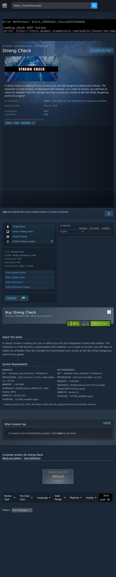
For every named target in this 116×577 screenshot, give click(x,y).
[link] (78, 326)
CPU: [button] (65, 522)
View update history (16, 274)
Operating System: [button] (47, 522)
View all (107, 425)
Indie (16, 125)
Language (42, 504)
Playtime (74, 504)
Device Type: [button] (93, 522)
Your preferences (32, 460)
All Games (7, 48)
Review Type (8, 504)
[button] (100, 326)
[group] (58, 519)
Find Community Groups (18, 289)
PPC (46, 113)
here (60, 435)
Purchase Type (25, 504)
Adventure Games (24, 48)
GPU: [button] (77, 522)
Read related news (15, 279)
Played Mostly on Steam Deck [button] (17, 522)
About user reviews (11, 460)
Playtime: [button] (83, 517)
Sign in (6, 214)
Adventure (25, 125)
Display (90, 504)
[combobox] (51, 5)
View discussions (14, 284)
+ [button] (33, 125)
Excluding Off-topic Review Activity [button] (56, 517)
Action (8, 125)
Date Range (58, 504)
